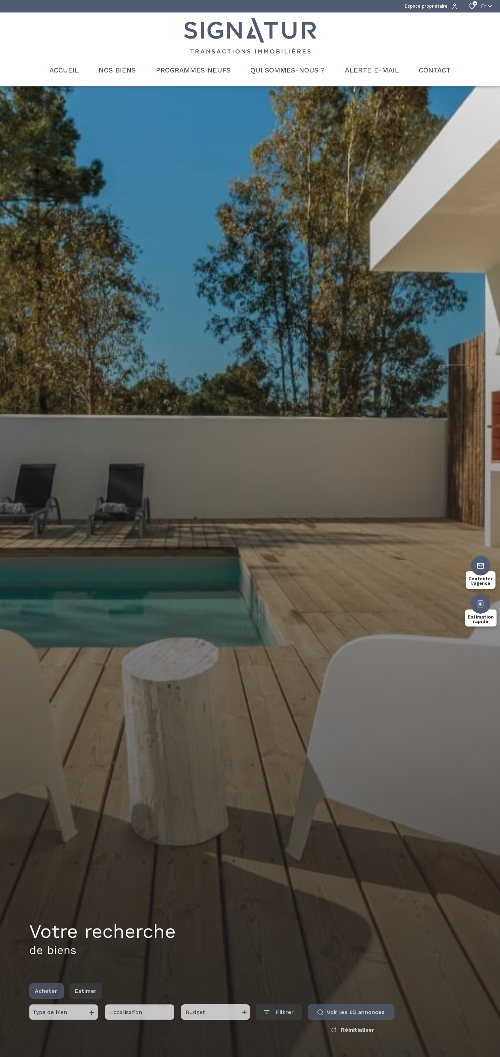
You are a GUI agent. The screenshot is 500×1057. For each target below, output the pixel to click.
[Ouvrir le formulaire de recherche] (279, 1025)
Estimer (86, 1004)
